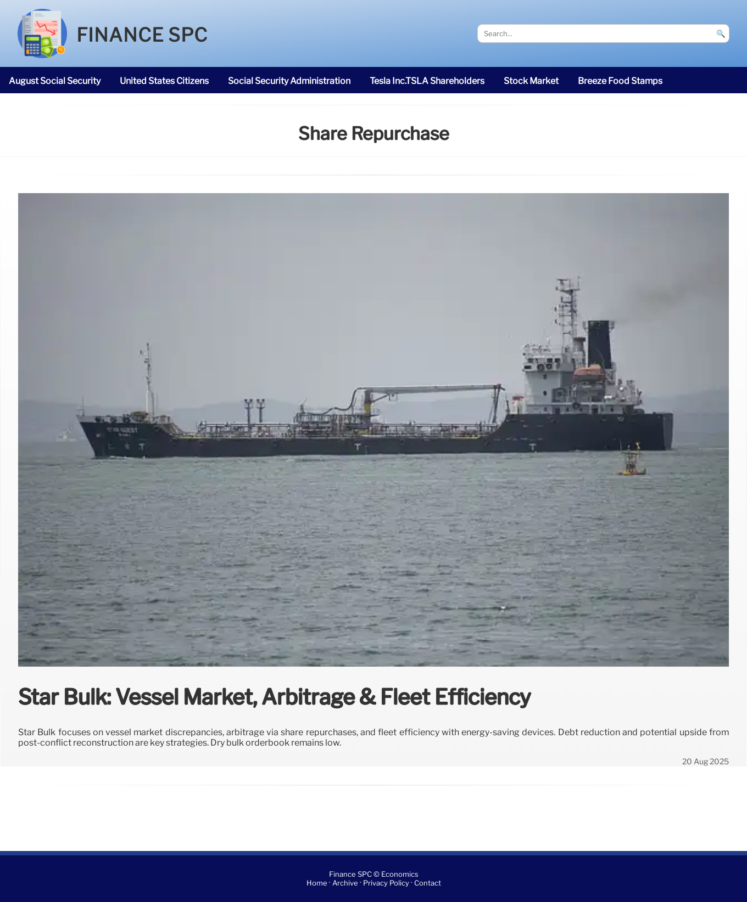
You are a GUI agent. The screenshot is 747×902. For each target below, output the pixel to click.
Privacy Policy (386, 883)
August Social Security (55, 81)
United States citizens (164, 81)
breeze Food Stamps (620, 81)
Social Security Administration (289, 81)
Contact (427, 883)
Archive (345, 883)
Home (316, 883)
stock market (531, 81)
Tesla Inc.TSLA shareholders (427, 81)
